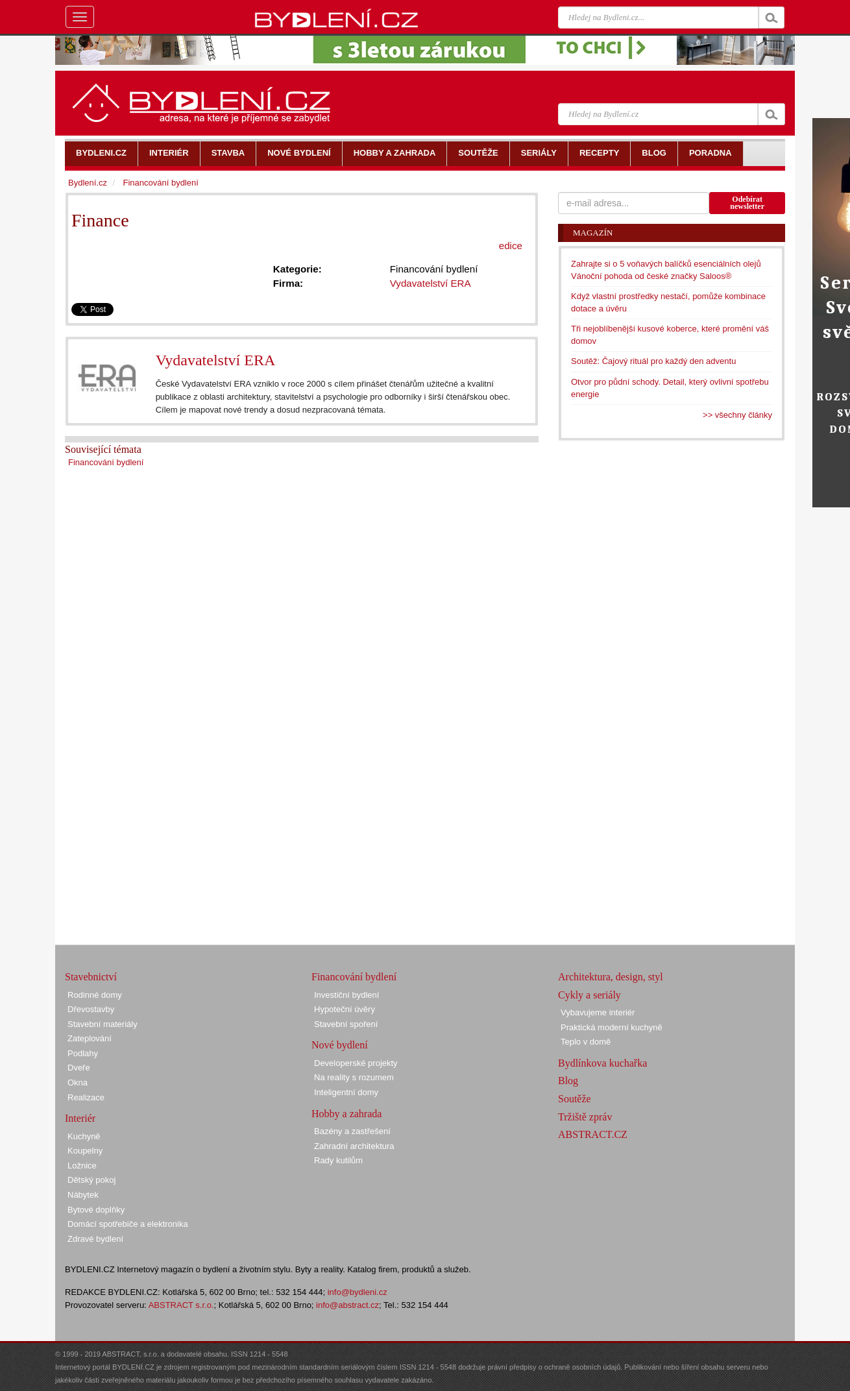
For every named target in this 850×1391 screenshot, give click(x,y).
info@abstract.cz (347, 1305)
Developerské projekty (356, 1063)
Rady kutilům (338, 1160)
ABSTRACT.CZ (592, 1134)
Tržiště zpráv (585, 1116)
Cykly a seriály (589, 994)
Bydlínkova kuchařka (602, 1063)
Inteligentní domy (346, 1092)
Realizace (85, 1097)
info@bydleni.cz (357, 1292)
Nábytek (83, 1195)
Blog (568, 1080)
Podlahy (82, 1053)
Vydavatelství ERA (216, 360)
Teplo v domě (586, 1041)
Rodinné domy (94, 995)
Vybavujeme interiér (598, 1012)
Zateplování (89, 1038)
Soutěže (574, 1098)
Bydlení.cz (87, 182)
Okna (77, 1082)
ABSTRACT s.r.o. (181, 1305)
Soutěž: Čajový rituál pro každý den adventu (653, 361)
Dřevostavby (90, 1009)
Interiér (80, 1118)
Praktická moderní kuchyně (611, 1027)
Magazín (593, 232)
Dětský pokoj (91, 1180)
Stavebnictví (91, 976)
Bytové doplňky (96, 1210)
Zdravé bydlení (95, 1239)
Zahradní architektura (354, 1146)
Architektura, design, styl (610, 976)
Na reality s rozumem (354, 1077)
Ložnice (82, 1165)
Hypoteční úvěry (344, 1009)
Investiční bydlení (346, 995)
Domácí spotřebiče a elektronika (127, 1224)
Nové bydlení (339, 1044)
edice (510, 245)
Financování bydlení (105, 462)
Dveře (78, 1067)
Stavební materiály (102, 1024)
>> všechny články (737, 415)
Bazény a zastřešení (352, 1131)
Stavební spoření (346, 1024)
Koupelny (85, 1150)
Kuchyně (84, 1136)
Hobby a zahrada (346, 1113)
